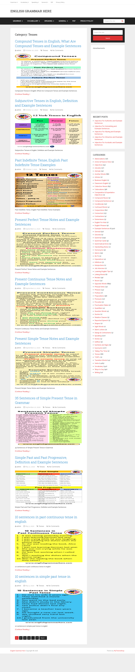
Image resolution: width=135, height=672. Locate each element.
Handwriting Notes (101, 247)
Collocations (99, 189)
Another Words (100, 174)
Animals (97, 171)
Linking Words (100, 274)
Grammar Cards (100, 241)
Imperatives (99, 259)
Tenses (45, 57)
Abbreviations (100, 159)
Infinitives (98, 262)
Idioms (97, 253)
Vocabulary (24, 2)
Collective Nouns (101, 186)
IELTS (97, 256)
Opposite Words (101, 284)
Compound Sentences (103, 201)
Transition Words (101, 360)
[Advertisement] (108, 79)
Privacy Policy (60, 2)
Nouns (97, 281)
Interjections (99, 265)
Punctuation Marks (101, 305)
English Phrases (100, 225)
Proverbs (98, 302)
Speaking (35, 2)
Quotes (97, 314)
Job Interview (100, 268)
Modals (97, 278)
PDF (52, 2)
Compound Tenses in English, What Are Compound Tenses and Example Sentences (47, 46)
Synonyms (98, 348)
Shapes (97, 323)
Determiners (99, 219)
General (44, 2)
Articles (97, 177)
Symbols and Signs (102, 345)
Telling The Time (101, 351)
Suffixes (97, 342)
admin (18, 57)
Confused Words (101, 207)
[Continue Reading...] (22, 101)
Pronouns (98, 299)
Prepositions (99, 296)
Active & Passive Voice (103, 162)
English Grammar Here (31, 11)
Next (43, 656)
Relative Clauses (101, 317)
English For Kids (100, 222)
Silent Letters (100, 330)
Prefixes (98, 293)
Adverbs (98, 168)
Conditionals (99, 204)
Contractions (99, 216)
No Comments (57, 57)
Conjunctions (99, 210)
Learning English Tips (102, 271)
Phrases (98, 290)
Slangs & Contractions (103, 333)
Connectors (99, 213)
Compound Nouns (101, 198)
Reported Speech (101, 320)
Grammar (13, 2)
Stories (97, 339)
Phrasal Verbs (100, 287)
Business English (101, 180)
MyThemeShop (119, 669)
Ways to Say (99, 369)
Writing (97, 372)
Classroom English (101, 183)
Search (123, 21)
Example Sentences (102, 228)
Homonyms (99, 250)
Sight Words (99, 327)
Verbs (97, 363)
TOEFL (97, 357)
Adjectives (99, 165)
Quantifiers (98, 308)
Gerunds (98, 235)
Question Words (100, 311)
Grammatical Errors (102, 244)
